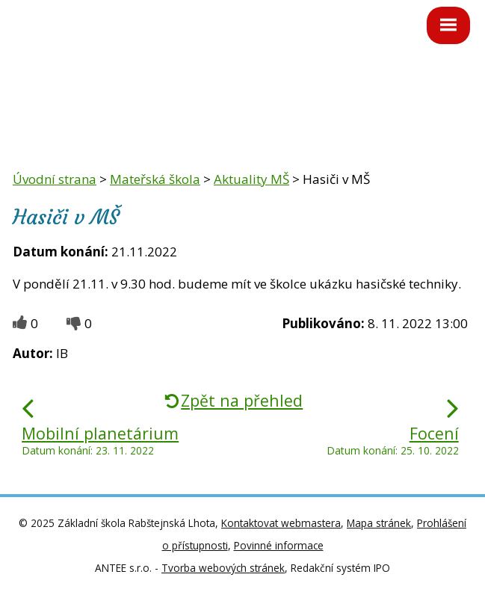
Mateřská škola (155, 179)
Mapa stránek (379, 523)
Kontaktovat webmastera (281, 523)
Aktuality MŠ (251, 179)
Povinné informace (279, 545)
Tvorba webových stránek (223, 568)
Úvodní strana (54, 179)
